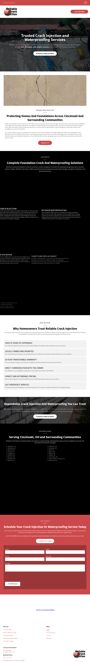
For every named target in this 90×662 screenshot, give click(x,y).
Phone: (7, 556)
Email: (47, 549)
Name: (7, 549)
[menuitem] (23, 621)
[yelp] (85, 657)
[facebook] (81, 657)
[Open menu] (85, 2)
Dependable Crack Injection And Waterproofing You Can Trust (45, 404)
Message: (8, 563)
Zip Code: (48, 556)
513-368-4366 (7, 642)
